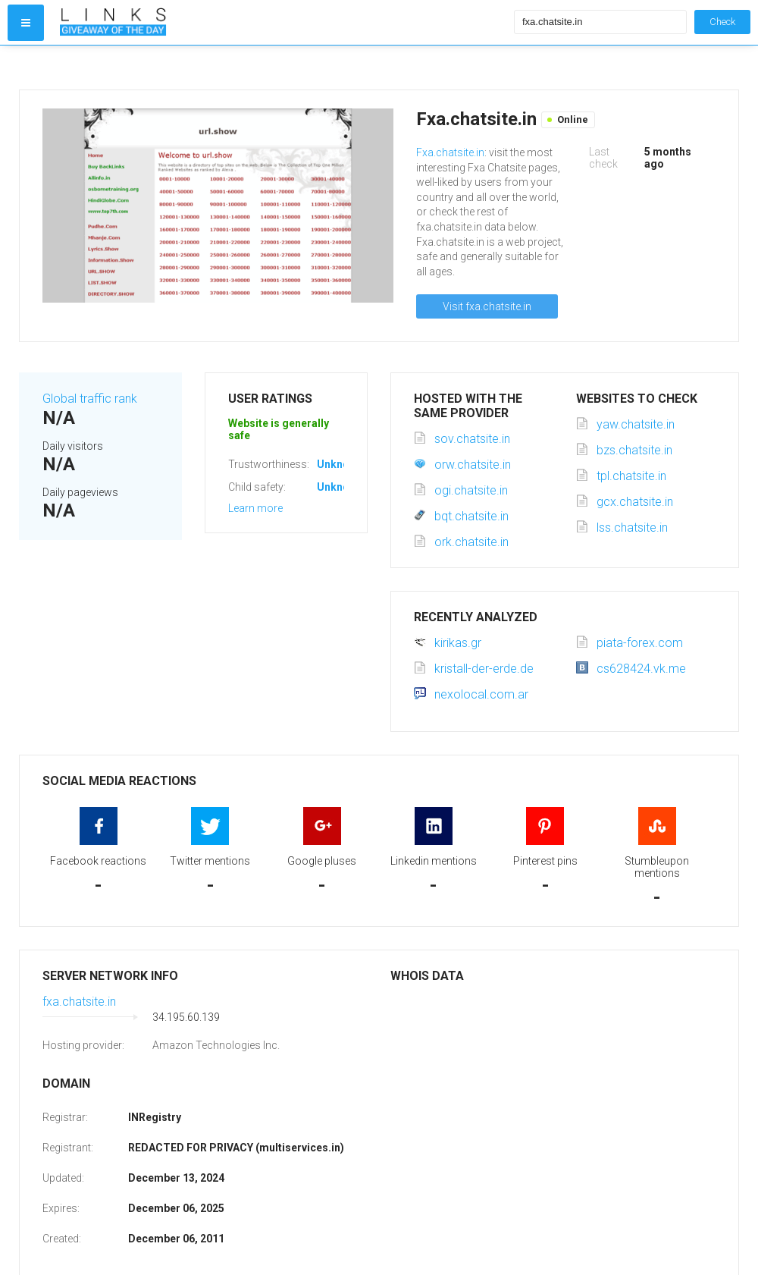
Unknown (340, 464)
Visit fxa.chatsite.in (487, 306)
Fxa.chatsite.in (450, 152)
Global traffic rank (89, 398)
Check (722, 21)
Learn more (255, 508)
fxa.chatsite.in (79, 1001)
